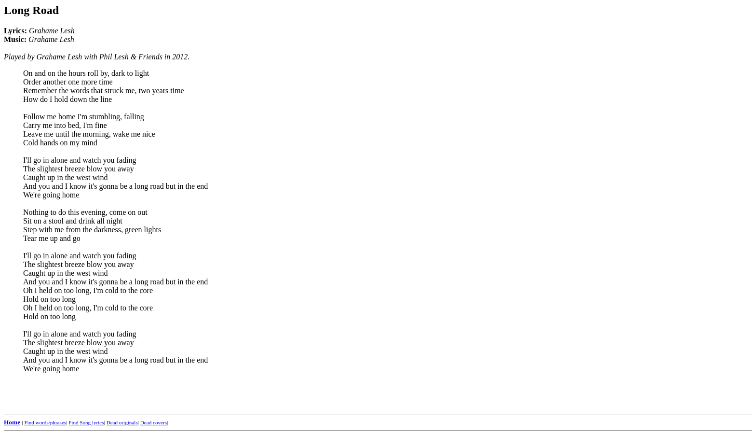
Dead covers (153, 422)
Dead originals (122, 422)
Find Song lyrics (86, 422)
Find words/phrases (45, 422)
